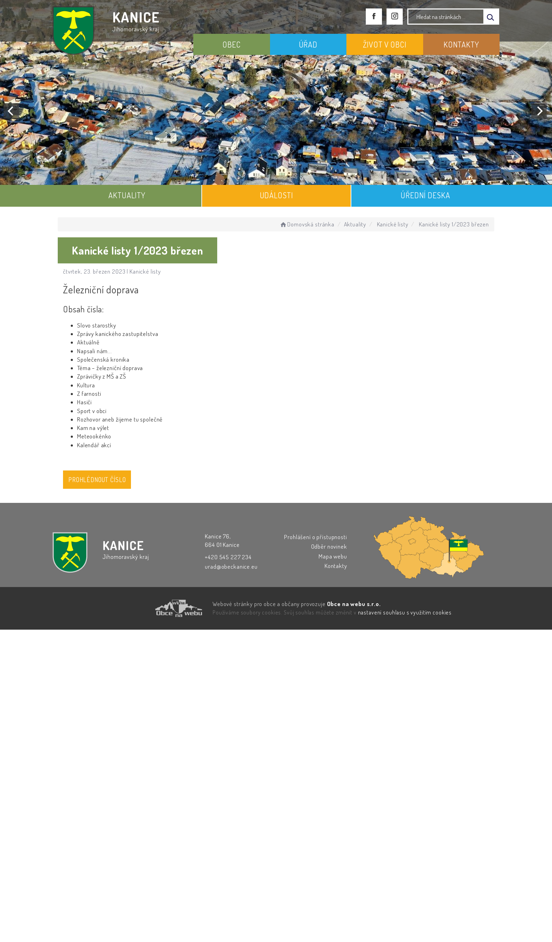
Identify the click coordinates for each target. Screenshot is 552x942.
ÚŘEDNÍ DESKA (425, 195)
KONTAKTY (461, 44)
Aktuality (355, 224)
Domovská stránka (306, 224)
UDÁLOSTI (276, 195)
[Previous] (11, 111)
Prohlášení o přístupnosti (315, 537)
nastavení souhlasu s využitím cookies (405, 612)
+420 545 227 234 (228, 557)
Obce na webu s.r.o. (354, 603)
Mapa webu (333, 556)
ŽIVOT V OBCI (385, 44)
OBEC (231, 44)
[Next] (539, 111)
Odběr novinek (329, 546)
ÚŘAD (308, 44)
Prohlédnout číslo (97, 480)
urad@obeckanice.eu (231, 566)
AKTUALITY (126, 195)
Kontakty (336, 565)
